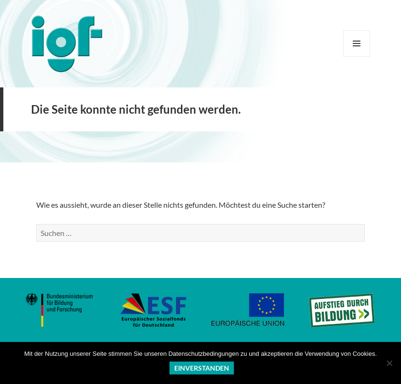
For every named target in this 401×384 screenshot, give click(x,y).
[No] (389, 363)
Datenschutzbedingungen (204, 353)
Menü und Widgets (357, 56)
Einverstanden (201, 368)
